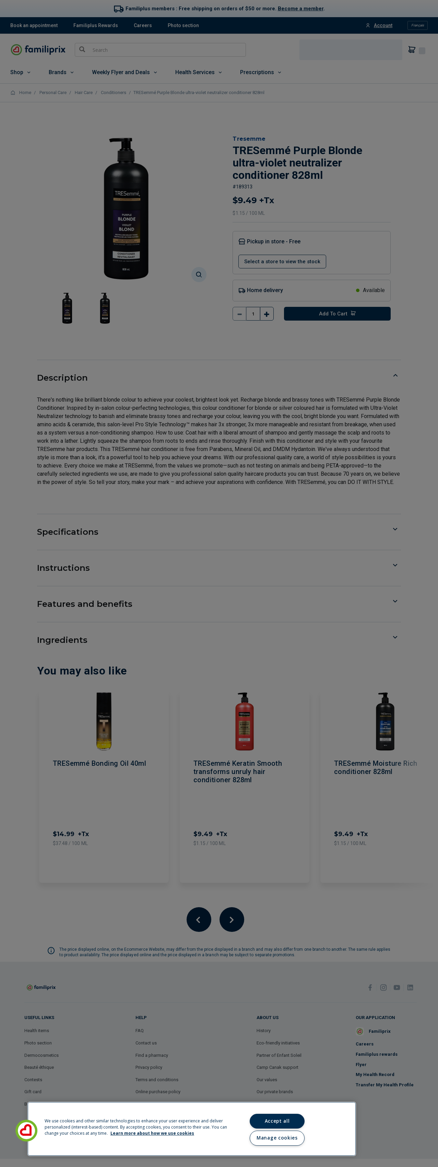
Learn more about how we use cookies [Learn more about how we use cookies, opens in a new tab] (152, 1133)
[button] (26, 1131)
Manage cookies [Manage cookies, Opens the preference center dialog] (277, 1138)
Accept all (277, 1121)
